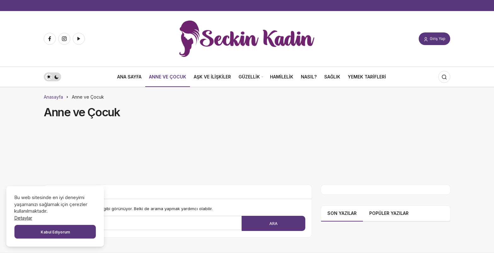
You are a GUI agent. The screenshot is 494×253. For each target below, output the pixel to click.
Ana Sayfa (129, 76)
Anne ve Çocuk (167, 76)
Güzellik (249, 76)
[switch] (52, 76)
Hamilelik (281, 76)
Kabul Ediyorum (55, 232)
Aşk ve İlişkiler (212, 76)
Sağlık (332, 76)
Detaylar (23, 218)
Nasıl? (309, 76)
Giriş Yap (434, 39)
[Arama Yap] (444, 77)
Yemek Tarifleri (367, 76)
